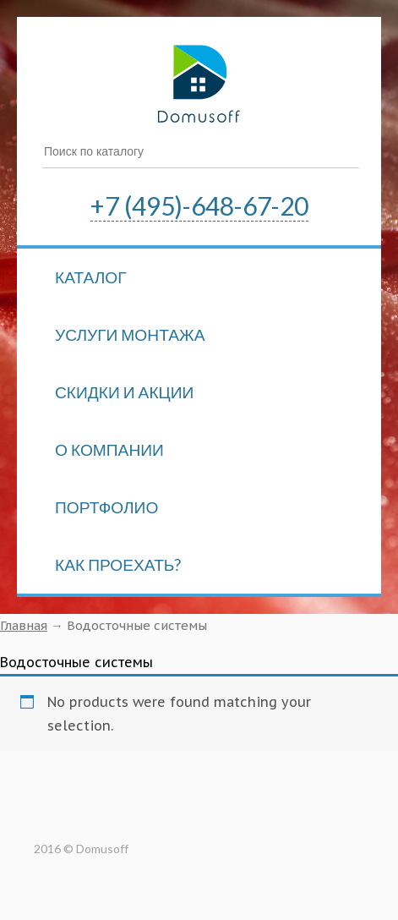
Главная (23, 625)
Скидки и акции (124, 392)
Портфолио (106, 507)
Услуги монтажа (130, 334)
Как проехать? (118, 564)
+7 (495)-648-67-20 (199, 205)
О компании (109, 449)
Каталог (91, 277)
